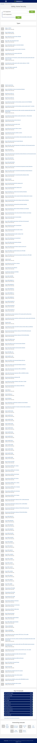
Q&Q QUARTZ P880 (9, 444)
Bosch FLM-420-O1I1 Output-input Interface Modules (16, 191)
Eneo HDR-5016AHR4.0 (10, 305)
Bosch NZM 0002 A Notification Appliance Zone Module (16, 402)
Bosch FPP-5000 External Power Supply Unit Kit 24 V (15, 246)
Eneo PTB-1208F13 (9, 575)
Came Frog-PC (8, 259)
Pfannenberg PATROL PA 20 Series (12, 474)
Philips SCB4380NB (9, 630)
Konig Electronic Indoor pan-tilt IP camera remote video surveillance (19, 326)
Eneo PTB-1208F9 (8, 583)
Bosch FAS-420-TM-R (9, 158)
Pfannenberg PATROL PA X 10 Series (12, 486)
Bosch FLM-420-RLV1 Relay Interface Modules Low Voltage (17, 208)
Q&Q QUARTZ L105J (9, 356)
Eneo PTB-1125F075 (9, 554)
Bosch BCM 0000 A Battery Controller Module (14, 44)
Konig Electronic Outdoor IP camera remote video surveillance (17, 406)
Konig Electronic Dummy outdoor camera (13, 132)
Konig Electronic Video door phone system (13, 674)
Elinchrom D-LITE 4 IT (9, 97)
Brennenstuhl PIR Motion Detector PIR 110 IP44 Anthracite (17, 499)
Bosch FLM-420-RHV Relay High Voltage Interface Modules (17, 200)
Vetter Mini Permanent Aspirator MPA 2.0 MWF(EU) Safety (17, 373)
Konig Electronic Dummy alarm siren (12, 124)
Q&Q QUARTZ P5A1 (9, 427)
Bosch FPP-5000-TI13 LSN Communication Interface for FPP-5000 (18, 254)
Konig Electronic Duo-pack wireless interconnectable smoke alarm (18, 136)
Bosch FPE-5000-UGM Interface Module (13, 242)
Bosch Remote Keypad (9, 613)
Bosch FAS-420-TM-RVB (10, 162)
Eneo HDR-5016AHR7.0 (10, 309)
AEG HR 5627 (7, 712)
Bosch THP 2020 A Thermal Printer (12, 662)
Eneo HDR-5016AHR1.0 (10, 301)
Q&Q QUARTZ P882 (9, 448)
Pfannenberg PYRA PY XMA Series (12, 609)
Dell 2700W (7, 700)
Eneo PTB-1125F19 (9, 567)
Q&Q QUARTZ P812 (9, 436)
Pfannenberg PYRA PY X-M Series (12, 600)
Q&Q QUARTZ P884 (9, 453)
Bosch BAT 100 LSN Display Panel (12, 40)
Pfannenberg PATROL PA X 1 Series (12, 482)
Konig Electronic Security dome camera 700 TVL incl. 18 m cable (18, 649)
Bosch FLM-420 (8, 179)
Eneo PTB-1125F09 (9, 558)
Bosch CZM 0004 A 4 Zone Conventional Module (15, 89)
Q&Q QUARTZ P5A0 (9, 423)
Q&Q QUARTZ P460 (9, 411)
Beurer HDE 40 (8, 705)
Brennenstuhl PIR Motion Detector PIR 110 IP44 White (16, 503)
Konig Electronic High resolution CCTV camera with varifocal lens (18, 314)
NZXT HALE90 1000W (9, 693)
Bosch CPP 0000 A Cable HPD (11, 67)
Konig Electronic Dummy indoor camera (13, 128)
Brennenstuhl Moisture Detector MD (12, 377)
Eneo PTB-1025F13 (9, 545)
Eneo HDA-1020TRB (9, 276)
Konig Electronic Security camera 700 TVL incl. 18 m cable (16, 634)
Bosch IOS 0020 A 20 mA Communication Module (15, 343)
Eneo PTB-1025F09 (9, 541)
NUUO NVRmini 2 (8, 394)
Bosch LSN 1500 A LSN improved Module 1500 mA (15, 364)
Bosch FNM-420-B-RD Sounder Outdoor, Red (14, 233)
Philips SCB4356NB (9, 626)
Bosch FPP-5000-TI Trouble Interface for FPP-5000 (15, 250)
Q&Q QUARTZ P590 (9, 419)
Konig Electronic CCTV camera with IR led (13, 53)
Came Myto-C (8, 389)
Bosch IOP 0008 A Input (10, 339)
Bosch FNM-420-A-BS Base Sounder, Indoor (14, 229)
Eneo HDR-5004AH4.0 (9, 284)
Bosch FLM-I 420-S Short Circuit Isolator (13, 217)
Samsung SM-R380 (8, 695)
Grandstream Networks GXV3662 (12, 271)
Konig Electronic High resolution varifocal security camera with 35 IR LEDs (20, 318)
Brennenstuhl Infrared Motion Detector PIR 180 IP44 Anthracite (18, 330)
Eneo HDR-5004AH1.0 (9, 280)
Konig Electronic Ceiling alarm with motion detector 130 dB (17, 63)
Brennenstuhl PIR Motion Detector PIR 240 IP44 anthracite (17, 507)
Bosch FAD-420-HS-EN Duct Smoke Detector (14, 141)
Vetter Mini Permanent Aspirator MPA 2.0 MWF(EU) (15, 368)
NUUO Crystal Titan (9, 85)
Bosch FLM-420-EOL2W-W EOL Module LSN (14, 183)
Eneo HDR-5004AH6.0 (9, 288)
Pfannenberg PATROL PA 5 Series (12, 478)
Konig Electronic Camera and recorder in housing (15, 49)
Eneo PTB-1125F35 (9, 571)
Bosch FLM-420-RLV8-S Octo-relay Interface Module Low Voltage (18, 212)
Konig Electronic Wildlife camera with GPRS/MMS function (17, 679)
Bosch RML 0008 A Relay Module (11, 621)
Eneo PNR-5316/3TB (9, 533)
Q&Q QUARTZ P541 (9, 415)
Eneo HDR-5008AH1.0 (9, 292)
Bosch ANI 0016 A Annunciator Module (13, 36)
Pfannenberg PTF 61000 (10, 596)
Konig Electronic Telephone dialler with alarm (14, 658)
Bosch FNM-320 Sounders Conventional (13, 225)
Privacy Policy (6, 740)
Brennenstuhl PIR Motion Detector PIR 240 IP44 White (16, 512)
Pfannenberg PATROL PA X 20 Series (12, 491)
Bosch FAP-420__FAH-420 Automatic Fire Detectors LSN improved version (20, 145)
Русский (17, 741)
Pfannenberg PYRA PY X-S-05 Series (12, 604)
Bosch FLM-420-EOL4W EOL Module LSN (13, 187)
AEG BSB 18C (7, 698)
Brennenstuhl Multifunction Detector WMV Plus (14, 385)
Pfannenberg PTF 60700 (10, 592)
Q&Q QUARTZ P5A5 (9, 432)
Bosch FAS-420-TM (9, 149)
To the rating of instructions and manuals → (12, 718)
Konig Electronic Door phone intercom (13, 120)
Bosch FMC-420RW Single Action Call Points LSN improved (17, 221)
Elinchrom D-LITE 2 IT (9, 93)
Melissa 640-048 (8, 715)
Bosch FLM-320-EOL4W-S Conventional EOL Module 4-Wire (17, 174)
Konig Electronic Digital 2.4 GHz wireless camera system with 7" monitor (19, 106)
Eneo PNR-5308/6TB (9, 529)
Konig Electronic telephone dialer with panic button (15, 653)
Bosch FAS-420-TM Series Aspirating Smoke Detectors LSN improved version (20, 153)
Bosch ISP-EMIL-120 (9, 351)
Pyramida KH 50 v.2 (8, 707)
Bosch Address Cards (9, 32)
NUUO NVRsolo (8, 398)
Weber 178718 (8, 28)
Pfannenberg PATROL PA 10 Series (12, 470)
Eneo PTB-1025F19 (9, 550)
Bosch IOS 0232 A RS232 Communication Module (15, 347)
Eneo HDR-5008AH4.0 (9, 297)
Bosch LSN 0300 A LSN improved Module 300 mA (15, 360)
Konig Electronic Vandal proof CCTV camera (14, 670)
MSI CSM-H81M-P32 (9, 710)
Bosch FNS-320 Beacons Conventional (13, 238)
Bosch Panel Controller (9, 461)
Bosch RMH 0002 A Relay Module (12, 617)
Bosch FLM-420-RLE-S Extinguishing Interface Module (16, 204)
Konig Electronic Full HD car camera (12, 263)
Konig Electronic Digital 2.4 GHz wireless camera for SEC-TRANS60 (18, 101)
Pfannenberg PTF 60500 (10, 588)
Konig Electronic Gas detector (11, 267)
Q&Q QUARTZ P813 (9, 440)
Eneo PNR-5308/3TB (9, 524)
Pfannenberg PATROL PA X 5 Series (12, 495)
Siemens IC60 (8, 322)
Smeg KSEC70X (8, 702)
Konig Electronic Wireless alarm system (13, 683)
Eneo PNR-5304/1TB (9, 516)
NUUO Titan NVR (8, 666)
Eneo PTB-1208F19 (9, 579)
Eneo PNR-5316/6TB (9, 537)
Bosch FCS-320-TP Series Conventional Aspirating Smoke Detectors (18, 170)
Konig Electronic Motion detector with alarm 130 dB (15, 381)
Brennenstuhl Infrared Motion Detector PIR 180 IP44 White (17, 335)
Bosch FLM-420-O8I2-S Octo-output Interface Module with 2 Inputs (18, 195)
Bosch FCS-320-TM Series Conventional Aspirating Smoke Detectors (18, 166)
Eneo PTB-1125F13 (9, 562)
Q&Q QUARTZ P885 (9, 457)
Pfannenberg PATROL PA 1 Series (12, 465)
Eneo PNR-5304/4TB (9, 520)
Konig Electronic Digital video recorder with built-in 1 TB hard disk (18, 115)
